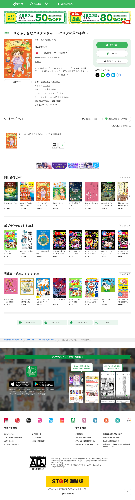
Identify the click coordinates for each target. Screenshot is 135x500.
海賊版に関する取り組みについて (87, 444)
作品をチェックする (114, 61)
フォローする (55, 40)
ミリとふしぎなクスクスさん (57, 97)
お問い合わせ (9, 441)
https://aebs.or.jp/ (58, 467)
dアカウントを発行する (58, 489)
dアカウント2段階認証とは (85, 441)
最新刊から (125, 126)
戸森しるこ (39, 40)
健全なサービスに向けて (111, 438)
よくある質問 (36, 438)
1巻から (115, 126)
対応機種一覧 (36, 434)
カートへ (114, 53)
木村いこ (50, 40)
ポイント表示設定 (38, 441)
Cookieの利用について (111, 441)
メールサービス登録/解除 (13, 438)
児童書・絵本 (50, 89)
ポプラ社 (46, 86)
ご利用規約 (79, 434)
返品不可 (38, 62)
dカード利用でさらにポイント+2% (47, 58)
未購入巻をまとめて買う (119, 119)
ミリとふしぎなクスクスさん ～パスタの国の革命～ (41, 134)
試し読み (19, 82)
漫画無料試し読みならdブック (13, 340)
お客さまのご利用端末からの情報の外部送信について (116, 445)
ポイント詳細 (59, 53)
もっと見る (124, 178)
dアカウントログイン (11, 444)
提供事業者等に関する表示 (112, 434)
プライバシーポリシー (83, 438)
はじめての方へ (9, 434)
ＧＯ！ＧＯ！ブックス (54, 93)
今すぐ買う (114, 45)
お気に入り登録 (90, 119)
